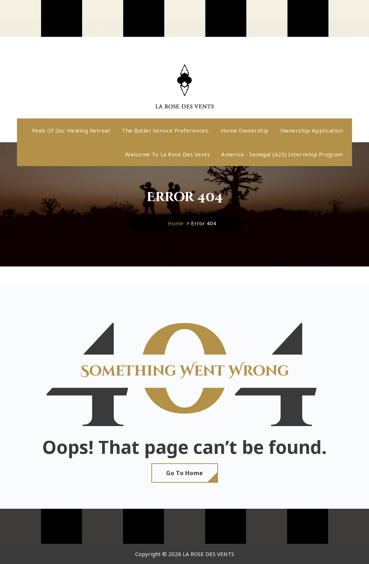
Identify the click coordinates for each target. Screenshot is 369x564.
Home (175, 223)
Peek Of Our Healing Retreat (71, 130)
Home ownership (245, 130)
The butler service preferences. (165, 130)
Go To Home (184, 473)
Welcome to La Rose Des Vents (167, 154)
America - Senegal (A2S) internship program (282, 154)
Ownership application (311, 130)
